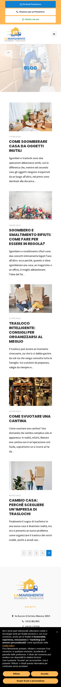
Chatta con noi (30, 19)
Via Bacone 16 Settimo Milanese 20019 (30, 616)
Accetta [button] (44, 674)
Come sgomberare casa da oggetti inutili (28, 146)
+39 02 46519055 (30, 621)
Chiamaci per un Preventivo (30, 12)
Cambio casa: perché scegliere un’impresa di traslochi (26, 507)
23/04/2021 (15, 411)
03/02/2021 (15, 495)
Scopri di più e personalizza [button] (30, 681)
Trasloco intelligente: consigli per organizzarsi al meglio (26, 332)
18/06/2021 (15, 225)
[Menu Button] (54, 34)
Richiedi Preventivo (30, 4)
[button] (57, 632)
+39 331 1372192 (30, 626)
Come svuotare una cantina (30, 418)
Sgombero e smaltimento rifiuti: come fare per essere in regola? (30, 237)
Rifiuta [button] (16, 674)
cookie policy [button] (8, 645)
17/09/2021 (15, 136)
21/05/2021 (15, 318)
